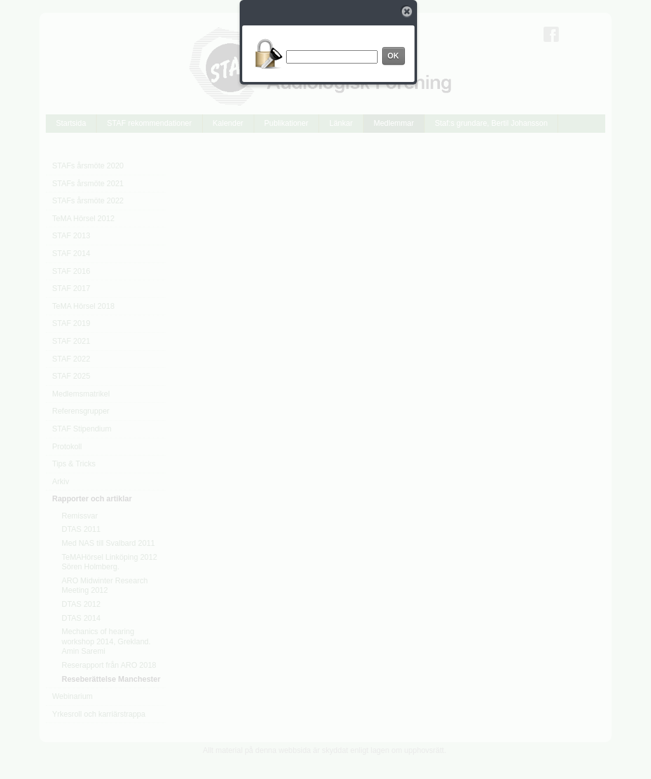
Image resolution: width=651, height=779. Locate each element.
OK (393, 55)
